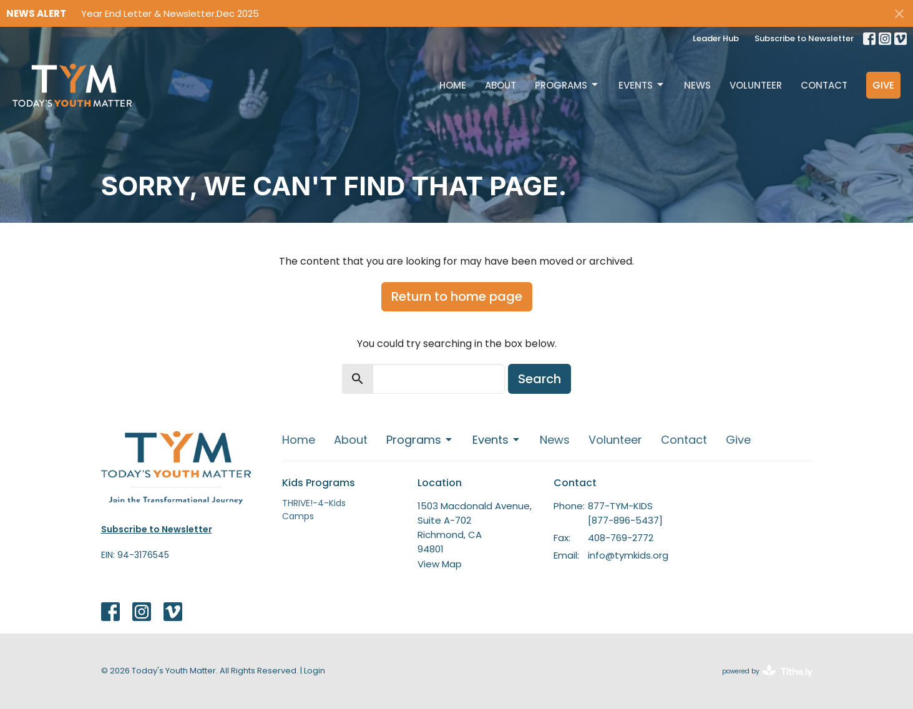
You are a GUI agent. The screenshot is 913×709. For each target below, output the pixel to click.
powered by (767, 671)
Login (314, 671)
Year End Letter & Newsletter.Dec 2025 (170, 13)
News (697, 85)
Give (883, 85)
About (500, 85)
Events (641, 85)
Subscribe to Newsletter (804, 38)
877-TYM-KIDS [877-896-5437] (625, 513)
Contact (824, 85)
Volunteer (756, 85)
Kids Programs (318, 483)
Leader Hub (716, 38)
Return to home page (456, 296)
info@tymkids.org (628, 555)
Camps (298, 516)
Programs (567, 85)
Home (452, 85)
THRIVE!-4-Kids (314, 503)
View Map (439, 563)
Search (539, 379)
